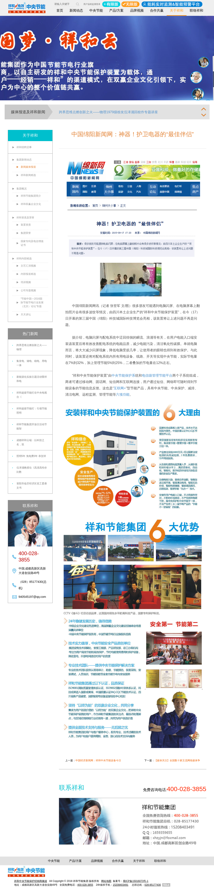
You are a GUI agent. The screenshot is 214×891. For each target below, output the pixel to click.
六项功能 (122, 394)
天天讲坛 (26, 314)
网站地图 (106, 881)
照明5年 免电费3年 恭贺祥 (31, 456)
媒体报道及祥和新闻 (28, 112)
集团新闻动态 (24, 159)
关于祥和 (176, 10)
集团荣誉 (26, 233)
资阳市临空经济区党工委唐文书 (31, 485)
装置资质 (26, 224)
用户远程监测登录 (91, 4)
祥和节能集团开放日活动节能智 (31, 426)
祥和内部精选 (24, 258)
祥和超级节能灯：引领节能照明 (31, 410)
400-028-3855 (85, 884)
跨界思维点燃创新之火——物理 (31, 347)
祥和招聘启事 (24, 147)
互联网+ (120, 388)
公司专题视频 (28, 290)
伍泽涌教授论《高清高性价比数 (31, 469)
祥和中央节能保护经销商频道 (30, 881)
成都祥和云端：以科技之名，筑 (30, 442)
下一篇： (172, 760)
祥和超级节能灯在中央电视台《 (31, 394)
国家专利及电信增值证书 (32, 243)
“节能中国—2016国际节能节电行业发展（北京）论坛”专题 (32, 302)
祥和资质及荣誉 (25, 217)
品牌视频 (137, 10)
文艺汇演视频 (28, 265)
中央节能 (96, 10)
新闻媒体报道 (28, 166)
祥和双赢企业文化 (31, 204)
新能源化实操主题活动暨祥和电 (31, 379)
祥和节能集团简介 (31, 195)
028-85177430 (152, 884)
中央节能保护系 (123, 375)
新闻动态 (76, 10)
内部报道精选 (28, 273)
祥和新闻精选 (28, 175)
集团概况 (21, 188)
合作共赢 (157, 10)
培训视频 (26, 282)
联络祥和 (196, 10)
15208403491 (120, 884)
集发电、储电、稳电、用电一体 (31, 363)
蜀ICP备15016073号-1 (135, 881)
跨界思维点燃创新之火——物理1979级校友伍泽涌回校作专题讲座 (108, 112)
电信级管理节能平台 (157, 375)
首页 (59, 10)
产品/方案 (116, 10)
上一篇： (93, 760)
